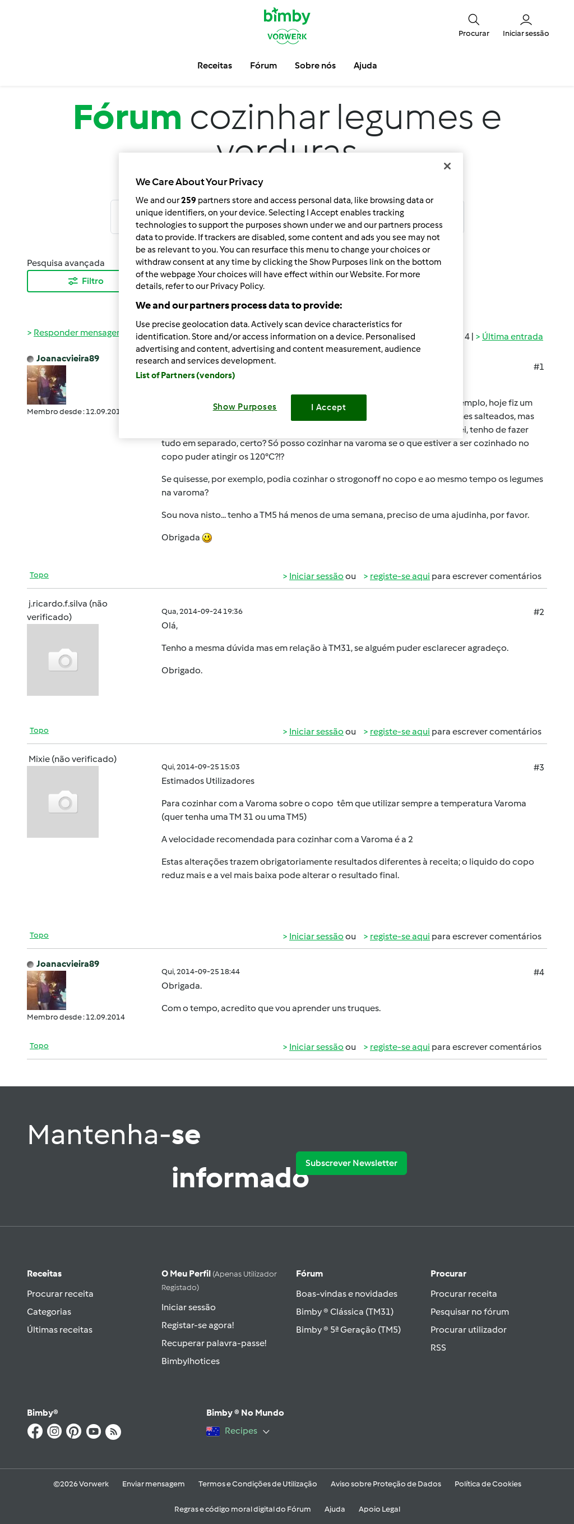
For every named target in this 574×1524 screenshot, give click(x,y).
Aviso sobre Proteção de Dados (386, 1484)
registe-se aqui (400, 576)
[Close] (447, 166)
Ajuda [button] (365, 65)
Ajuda (335, 1509)
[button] (474, 25)
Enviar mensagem (153, 1484)
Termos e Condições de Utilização (257, 1484)
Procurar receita (60, 1293)
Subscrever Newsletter (351, 1163)
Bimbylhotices (190, 1361)
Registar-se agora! (197, 1325)
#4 (539, 972)
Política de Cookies (488, 1484)
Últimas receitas (59, 1329)
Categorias (49, 1311)
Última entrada (512, 336)
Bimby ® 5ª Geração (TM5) (348, 1329)
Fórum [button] (263, 65)
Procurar (448, 1273)
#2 (539, 612)
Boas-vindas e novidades (346, 1293)
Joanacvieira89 (67, 358)
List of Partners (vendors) (186, 375)
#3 (539, 767)
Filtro (85, 280)
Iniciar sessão (316, 576)
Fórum (309, 1273)
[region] (291, 295)
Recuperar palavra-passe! (213, 1343)
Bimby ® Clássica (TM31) (345, 1311)
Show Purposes (245, 407)
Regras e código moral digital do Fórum (242, 1509)
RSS (438, 1347)
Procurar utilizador (468, 1329)
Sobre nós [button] (315, 65)
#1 (539, 366)
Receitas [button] (214, 65)
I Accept (328, 407)
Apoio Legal (379, 1509)
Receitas (44, 1273)
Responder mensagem (79, 332)
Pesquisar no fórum (469, 1311)
